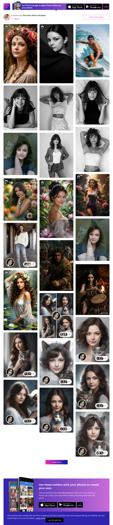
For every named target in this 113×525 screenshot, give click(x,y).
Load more (56, 462)
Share (96, 17)
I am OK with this (54, 520)
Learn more (40, 518)
